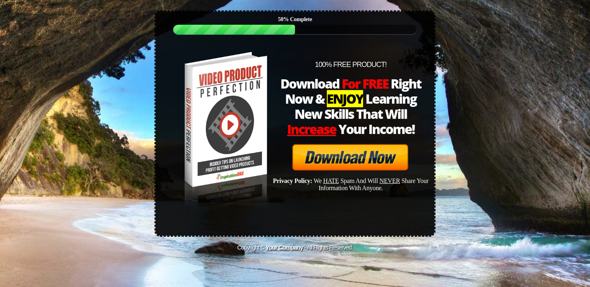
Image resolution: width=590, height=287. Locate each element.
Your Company (284, 247)
